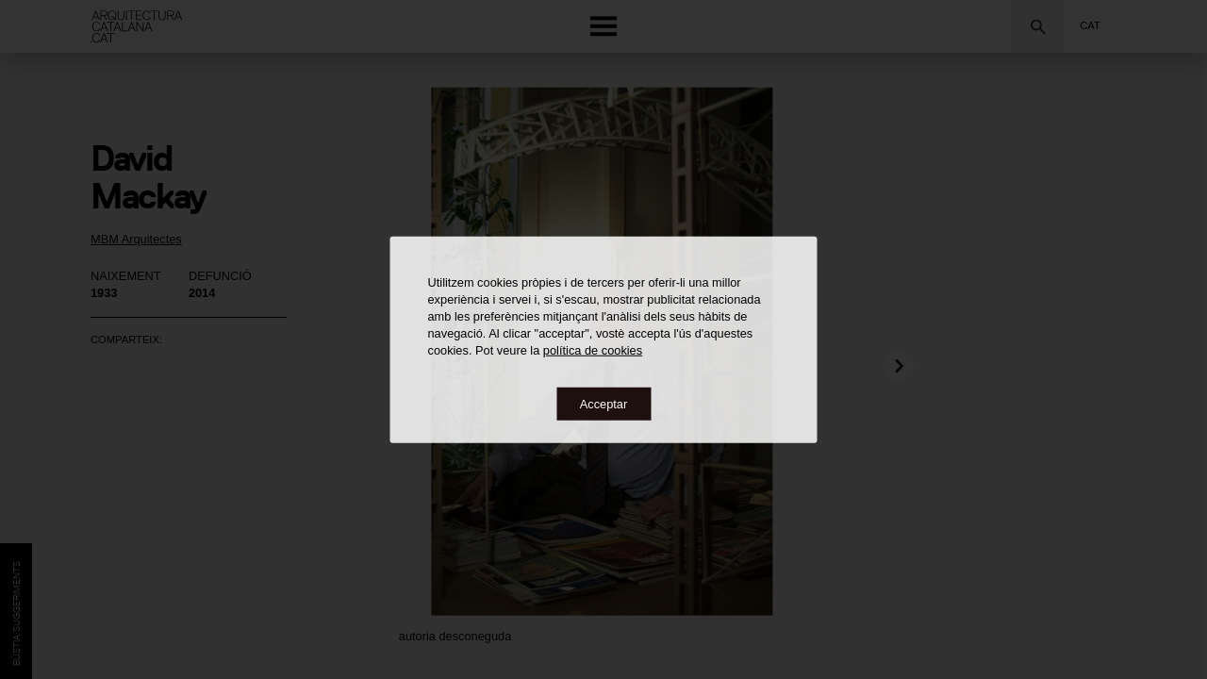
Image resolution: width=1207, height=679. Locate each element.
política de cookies (592, 349)
